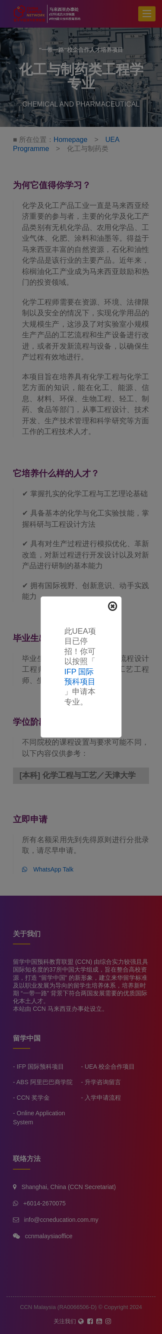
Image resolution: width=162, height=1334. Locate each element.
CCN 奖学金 (33, 1097)
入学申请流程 (103, 1097)
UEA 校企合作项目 (110, 1066)
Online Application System (39, 1118)
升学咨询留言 (103, 1082)
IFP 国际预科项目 (40, 1066)
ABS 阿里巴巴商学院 (44, 1082)
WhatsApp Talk (47, 869)
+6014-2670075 (44, 1203)
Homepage (70, 139)
